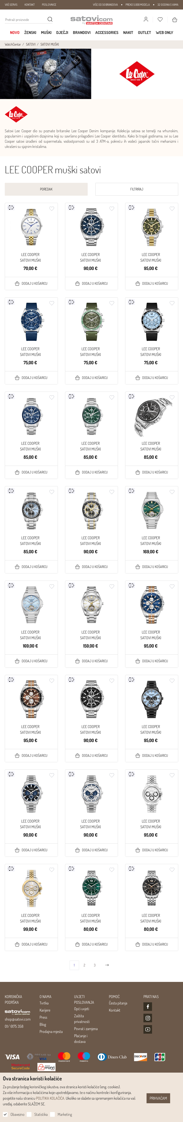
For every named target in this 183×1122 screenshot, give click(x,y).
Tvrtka (44, 1003)
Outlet (144, 32)
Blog (43, 1024)
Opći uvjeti (81, 1008)
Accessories (106, 32)
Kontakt (114, 1010)
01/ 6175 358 (14, 1026)
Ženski (30, 32)
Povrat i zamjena (86, 1028)
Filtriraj (136, 189)
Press (43, 1017)
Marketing (65, 1114)
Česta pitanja (118, 1003)
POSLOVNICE (49, 4)
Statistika (41, 1114)
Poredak (46, 189)
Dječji (62, 32)
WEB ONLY (164, 32)
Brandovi (82, 32)
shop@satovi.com (17, 1019)
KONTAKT (30, 4)
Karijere (45, 1010)
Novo (15, 32)
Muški (46, 32)
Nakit (128, 32)
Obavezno (17, 1114)
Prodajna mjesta (51, 1031)
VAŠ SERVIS (11, 4)
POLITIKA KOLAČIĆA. (50, 1098)
